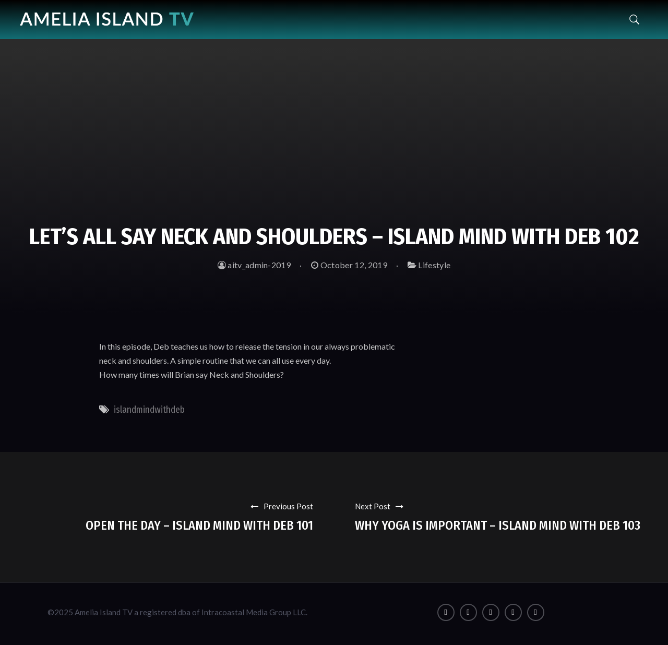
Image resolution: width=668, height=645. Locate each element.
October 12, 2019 (349, 265)
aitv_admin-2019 (254, 265)
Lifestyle (434, 265)
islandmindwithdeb (149, 409)
